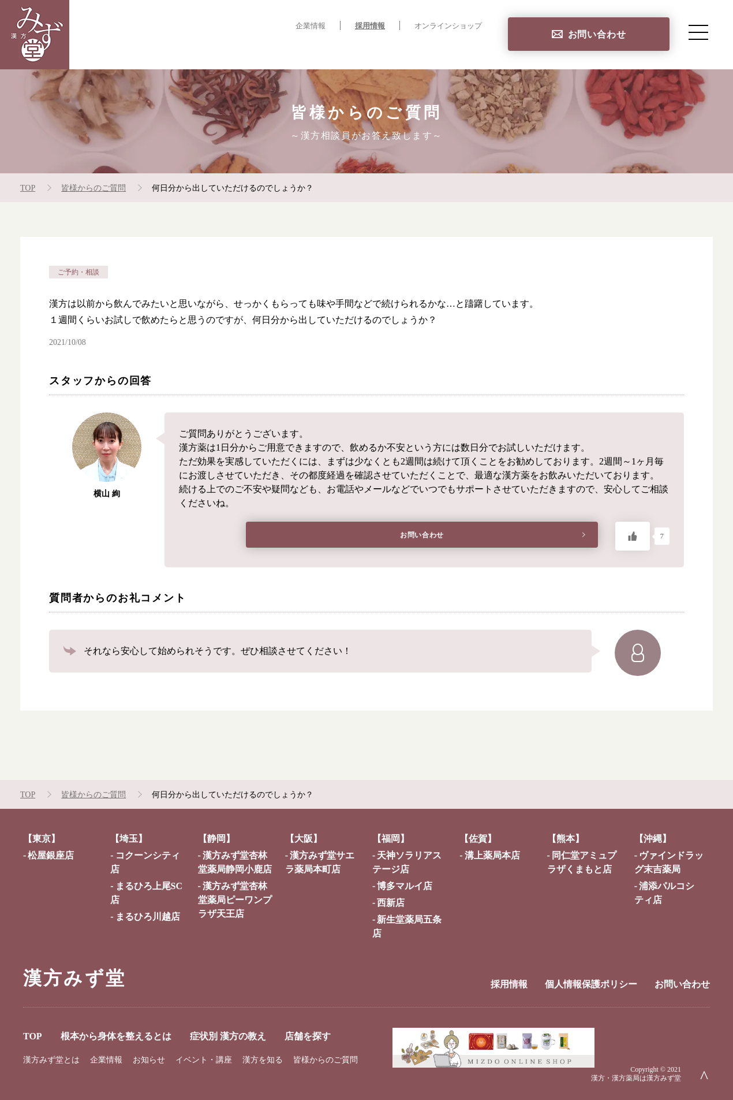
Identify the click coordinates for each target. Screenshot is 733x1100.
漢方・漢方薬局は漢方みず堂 (636, 1078)
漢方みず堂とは (51, 1060)
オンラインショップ (448, 26)
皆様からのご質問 (325, 1060)
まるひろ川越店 (147, 916)
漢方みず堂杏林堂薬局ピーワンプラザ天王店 (235, 900)
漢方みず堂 (74, 978)
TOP (179, 49)
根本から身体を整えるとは (263, 49)
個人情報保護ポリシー (591, 984)
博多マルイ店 (404, 886)
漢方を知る (262, 1060)
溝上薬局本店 (492, 855)
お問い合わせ (597, 34)
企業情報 (311, 26)
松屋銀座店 (51, 855)
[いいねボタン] (632, 536)
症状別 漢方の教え (378, 49)
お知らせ (149, 1060)
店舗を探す (458, 49)
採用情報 (370, 26)
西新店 (391, 903)
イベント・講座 (203, 1060)
